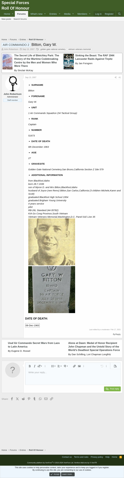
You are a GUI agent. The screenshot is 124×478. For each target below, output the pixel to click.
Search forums (20, 19)
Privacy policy (97, 457)
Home (7, 14)
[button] (12, 14)
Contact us (67, 457)
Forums (21, 14)
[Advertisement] (62, 30)
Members (82, 14)
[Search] (119, 14)
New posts (6, 19)
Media (67, 14)
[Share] (116, 77)
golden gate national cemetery (53, 49)
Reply (118, 334)
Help (107, 457)
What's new (36, 14)
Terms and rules (81, 457)
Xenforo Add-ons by (85, 463)
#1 (120, 77)
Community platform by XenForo (50, 463)
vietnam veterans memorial (79, 49)
